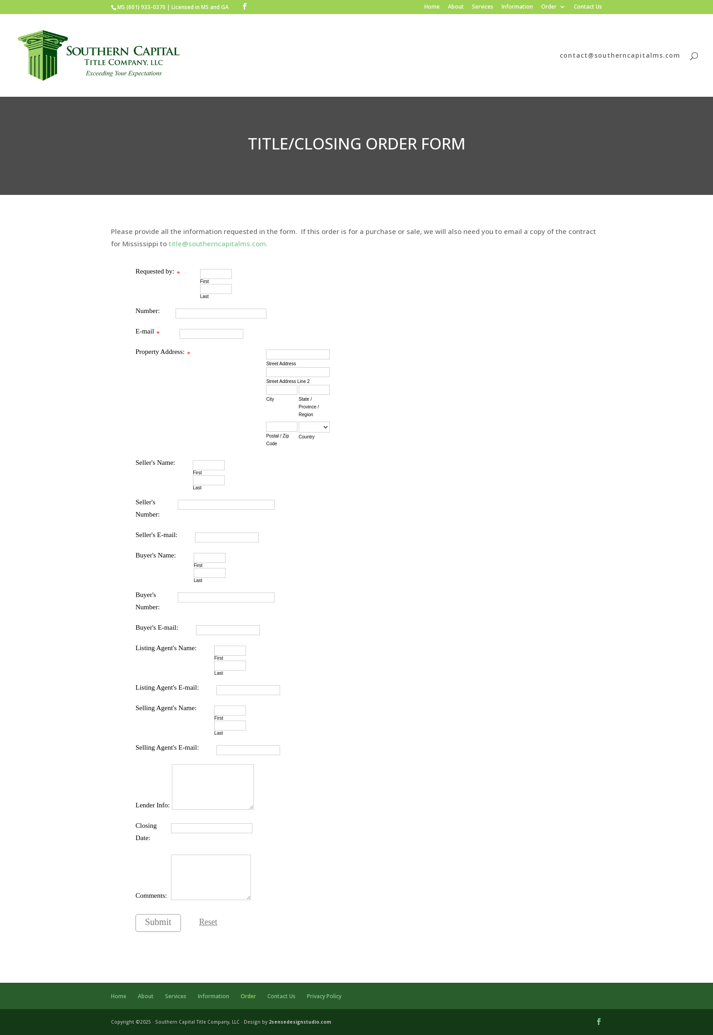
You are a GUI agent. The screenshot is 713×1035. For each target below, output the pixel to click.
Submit (158, 922)
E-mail (145, 331)
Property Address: (160, 351)
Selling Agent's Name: (166, 708)
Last (204, 296)
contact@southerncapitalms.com (620, 56)
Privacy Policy (324, 996)
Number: (148, 310)
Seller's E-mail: (156, 534)
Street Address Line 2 (288, 381)
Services (482, 7)
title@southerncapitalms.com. (218, 243)
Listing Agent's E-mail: (167, 687)
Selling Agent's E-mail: (167, 747)
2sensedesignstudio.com (300, 1022)
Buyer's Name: (156, 555)
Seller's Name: (155, 462)
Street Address (281, 363)
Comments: (151, 895)
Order (549, 7)
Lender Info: (153, 805)
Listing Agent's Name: (166, 648)
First (204, 281)
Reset (208, 921)
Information (517, 7)
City (270, 399)
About (456, 7)
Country (307, 436)
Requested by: (155, 271)
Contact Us (588, 7)
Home (432, 7)
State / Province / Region (309, 407)
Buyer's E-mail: (157, 627)
